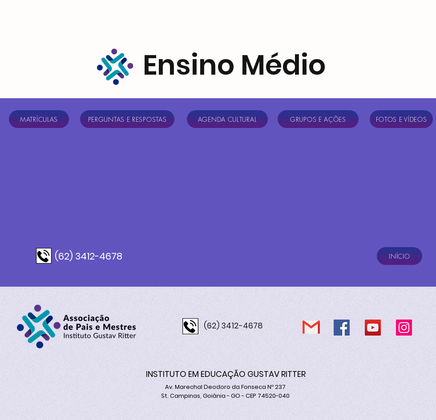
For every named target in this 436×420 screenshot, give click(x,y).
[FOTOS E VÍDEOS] (401, 119)
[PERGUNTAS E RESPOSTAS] (127, 119)
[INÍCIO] (399, 256)
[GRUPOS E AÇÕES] (318, 119)
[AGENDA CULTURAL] (227, 119)
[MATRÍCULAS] (39, 119)
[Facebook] (342, 328)
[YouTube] (373, 328)
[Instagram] (404, 328)
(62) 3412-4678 (88, 256)
